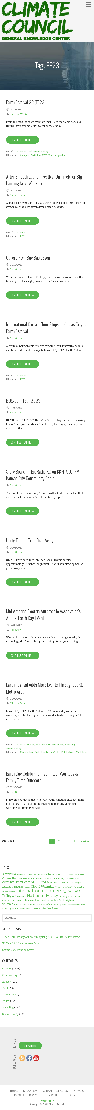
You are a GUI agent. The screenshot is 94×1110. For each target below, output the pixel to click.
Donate (34, 1095)
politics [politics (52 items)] (54, 900)
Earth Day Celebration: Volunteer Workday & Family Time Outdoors (42, 777)
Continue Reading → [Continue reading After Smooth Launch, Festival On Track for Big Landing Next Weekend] (23, 221)
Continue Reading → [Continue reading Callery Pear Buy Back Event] (23, 295)
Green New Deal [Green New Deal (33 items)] (63, 887)
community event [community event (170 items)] (18, 882)
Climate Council (19, 195)
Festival (52, 155)
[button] (89, 5)
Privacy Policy (47, 1101)
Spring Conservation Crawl (18, 949)
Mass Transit (49, 744)
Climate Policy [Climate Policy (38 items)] (26, 878)
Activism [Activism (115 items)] (9, 874)
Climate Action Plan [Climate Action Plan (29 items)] (76, 875)
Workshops (81, 752)
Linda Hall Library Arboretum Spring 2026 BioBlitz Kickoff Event (41, 937)
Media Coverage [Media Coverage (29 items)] (19, 896)
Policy (60, 744)
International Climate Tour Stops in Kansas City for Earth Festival (47, 327)
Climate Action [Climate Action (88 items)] (56, 874)
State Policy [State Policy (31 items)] (19, 904)
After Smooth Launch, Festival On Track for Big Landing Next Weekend (44, 180)
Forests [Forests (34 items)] (27, 887)
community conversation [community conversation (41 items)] (65, 878)
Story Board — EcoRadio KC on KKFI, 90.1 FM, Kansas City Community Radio (43, 475)
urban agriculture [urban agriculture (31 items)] (10, 909)
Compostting (9, 975)
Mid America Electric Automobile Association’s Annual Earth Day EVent (43, 614)
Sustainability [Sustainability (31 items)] (31, 904)
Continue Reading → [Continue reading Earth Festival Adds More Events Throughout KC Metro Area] (23, 733)
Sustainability (40, 151)
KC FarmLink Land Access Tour (20, 943)
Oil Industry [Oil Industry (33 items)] (28, 900)
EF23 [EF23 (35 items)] (70, 883)
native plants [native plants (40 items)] (66, 896)
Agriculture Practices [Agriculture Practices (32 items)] (26, 874)
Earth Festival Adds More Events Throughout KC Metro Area (44, 688)
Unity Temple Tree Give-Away (29, 540)
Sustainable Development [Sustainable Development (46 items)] (52, 904)
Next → (84, 841)
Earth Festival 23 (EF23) (26, 102)
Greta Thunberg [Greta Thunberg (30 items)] (78, 887)
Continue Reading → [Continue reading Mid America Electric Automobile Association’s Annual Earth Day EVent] (23, 655)
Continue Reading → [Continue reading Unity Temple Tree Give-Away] (23, 582)
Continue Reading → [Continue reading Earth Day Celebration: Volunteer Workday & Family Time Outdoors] (23, 822)
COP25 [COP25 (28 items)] (37, 883)
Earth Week (52, 752)
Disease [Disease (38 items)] (54, 882)
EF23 (44, 155)
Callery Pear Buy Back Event (28, 257)
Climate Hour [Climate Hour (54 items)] (10, 878)
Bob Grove (16, 269)
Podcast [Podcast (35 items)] (45, 900)
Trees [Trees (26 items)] (83, 905)
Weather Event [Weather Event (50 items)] (50, 908)
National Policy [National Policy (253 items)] (42, 895)
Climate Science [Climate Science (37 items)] (43, 878)
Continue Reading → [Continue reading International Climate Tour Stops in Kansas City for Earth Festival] (23, 364)
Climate (21, 151)
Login (71, 1095)
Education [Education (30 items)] (63, 883)
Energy (30, 744)
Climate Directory (55, 1090)
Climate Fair (26, 752)
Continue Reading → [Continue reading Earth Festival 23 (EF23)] (23, 140)
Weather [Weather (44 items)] (36, 908)
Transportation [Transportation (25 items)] (74, 905)
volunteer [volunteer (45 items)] (25, 908)
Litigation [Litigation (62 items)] (66, 891)
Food (29, 151)
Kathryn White (18, 114)
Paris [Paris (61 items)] (38, 900)
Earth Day (36, 155)
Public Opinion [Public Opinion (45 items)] (67, 900)
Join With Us (30, 1046)
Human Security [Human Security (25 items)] (8, 892)
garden (62, 155)
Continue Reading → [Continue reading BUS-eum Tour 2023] (23, 442)
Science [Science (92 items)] (7, 904)
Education (30, 1090)
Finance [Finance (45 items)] (18, 886)
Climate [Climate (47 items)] (41, 874)
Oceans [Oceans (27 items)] (19, 900)
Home (14, 1090)
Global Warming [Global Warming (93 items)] (43, 886)
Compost (24, 155)
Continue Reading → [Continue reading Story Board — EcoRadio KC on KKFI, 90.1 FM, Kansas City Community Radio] (23, 511)
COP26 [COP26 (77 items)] (45, 882)
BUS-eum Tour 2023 (23, 400)
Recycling (70, 744)
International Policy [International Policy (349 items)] (37, 890)
